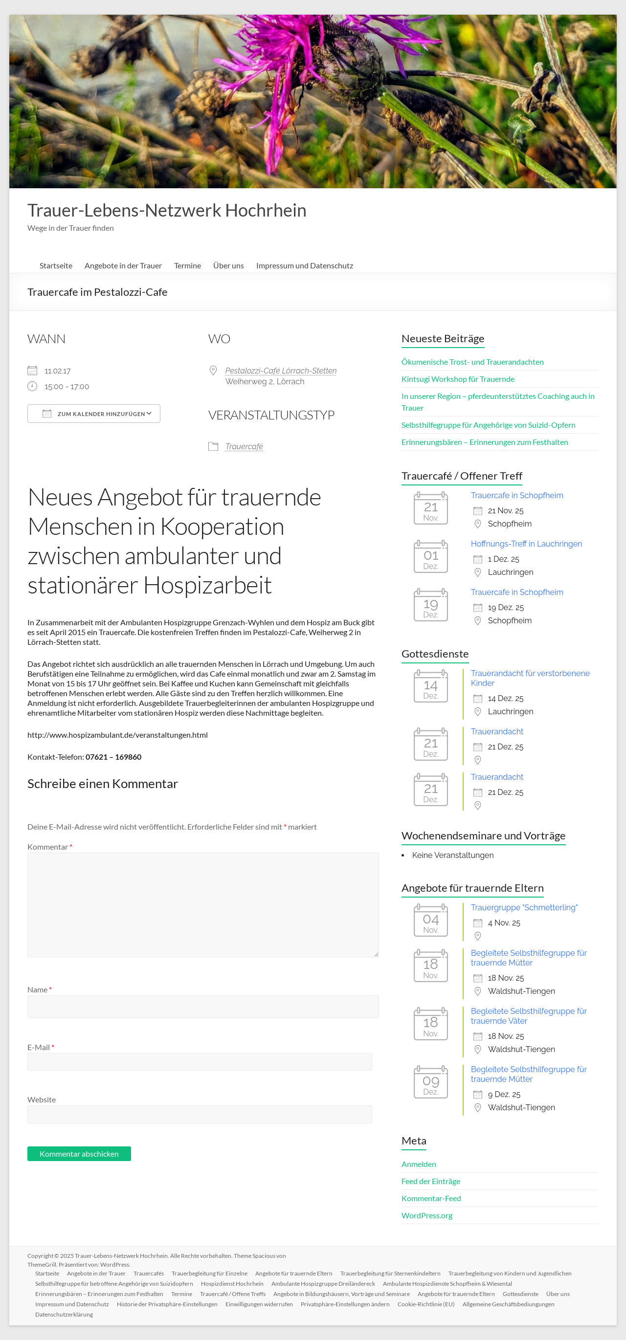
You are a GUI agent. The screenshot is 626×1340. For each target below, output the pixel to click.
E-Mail (40, 1047)
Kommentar (49, 846)
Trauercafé (244, 446)
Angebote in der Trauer (123, 265)
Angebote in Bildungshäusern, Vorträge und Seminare (341, 1293)
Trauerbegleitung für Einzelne (209, 1273)
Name (39, 989)
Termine (187, 265)
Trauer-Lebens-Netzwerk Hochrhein (167, 209)
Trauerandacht (497, 731)
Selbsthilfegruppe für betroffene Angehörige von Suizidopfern (114, 1283)
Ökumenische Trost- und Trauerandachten (473, 361)
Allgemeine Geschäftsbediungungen (509, 1304)
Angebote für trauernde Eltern (294, 1273)
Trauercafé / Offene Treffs (233, 1293)
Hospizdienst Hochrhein (232, 1283)
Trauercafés (149, 1273)
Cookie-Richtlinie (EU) (426, 1304)
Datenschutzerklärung (64, 1314)
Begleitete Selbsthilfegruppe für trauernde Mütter (529, 957)
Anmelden (419, 1163)
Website (41, 1099)
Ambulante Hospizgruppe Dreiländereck (323, 1283)
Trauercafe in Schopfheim (517, 495)
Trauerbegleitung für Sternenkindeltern (390, 1273)
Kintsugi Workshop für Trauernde (458, 378)
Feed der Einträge (431, 1181)
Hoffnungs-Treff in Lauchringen (526, 544)
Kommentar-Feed (431, 1198)
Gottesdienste (520, 1293)
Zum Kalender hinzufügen (94, 413)
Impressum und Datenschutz (304, 265)
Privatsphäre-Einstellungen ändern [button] (345, 1304)
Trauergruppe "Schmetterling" (524, 907)
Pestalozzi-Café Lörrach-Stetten (281, 370)
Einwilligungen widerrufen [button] (259, 1304)
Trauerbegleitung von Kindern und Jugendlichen (510, 1273)
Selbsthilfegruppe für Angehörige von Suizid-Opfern (489, 424)
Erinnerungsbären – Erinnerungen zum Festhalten (485, 441)
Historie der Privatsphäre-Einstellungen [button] (167, 1304)
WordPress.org (427, 1215)
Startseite (56, 265)
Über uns (228, 265)
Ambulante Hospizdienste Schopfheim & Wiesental (447, 1283)
